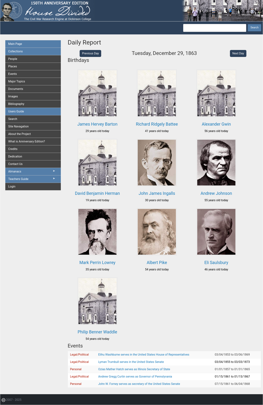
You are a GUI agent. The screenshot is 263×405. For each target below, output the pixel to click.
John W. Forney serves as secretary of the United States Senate (139, 384)
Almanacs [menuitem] (32, 172)
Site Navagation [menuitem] (18, 126)
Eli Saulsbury (216, 262)
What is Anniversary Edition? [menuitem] (26, 141)
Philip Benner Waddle (97, 332)
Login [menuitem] (11, 186)
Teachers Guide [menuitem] (32, 180)
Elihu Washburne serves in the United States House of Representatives (143, 354)
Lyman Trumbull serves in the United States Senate (131, 362)
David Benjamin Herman (97, 193)
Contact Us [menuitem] (15, 164)
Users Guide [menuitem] (16, 111)
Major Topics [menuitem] (16, 81)
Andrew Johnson (216, 193)
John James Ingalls (157, 193)
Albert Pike (157, 262)
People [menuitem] (12, 59)
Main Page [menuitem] (15, 44)
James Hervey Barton (97, 124)
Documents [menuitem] (15, 89)
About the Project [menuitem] (19, 134)
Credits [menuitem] (13, 149)
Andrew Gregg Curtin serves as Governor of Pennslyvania (135, 376)
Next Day (238, 53)
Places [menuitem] (12, 66)
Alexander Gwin (216, 124)
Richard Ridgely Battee (157, 124)
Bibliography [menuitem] (16, 104)
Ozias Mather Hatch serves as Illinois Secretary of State (134, 369)
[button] (97, 115)
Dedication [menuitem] (15, 156)
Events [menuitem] (12, 74)
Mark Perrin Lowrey (97, 262)
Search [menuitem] (12, 119)
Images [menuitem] (13, 96)
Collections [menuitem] (15, 51)
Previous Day (90, 53)
